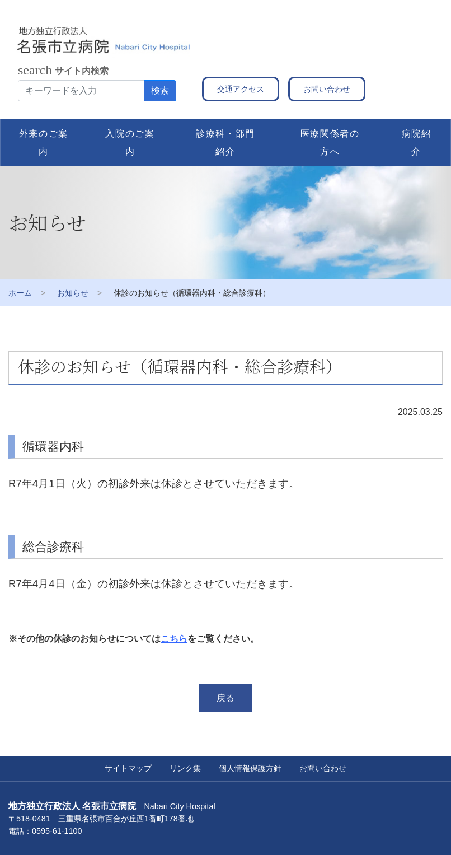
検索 (160, 90)
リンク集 (185, 768)
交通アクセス (240, 89)
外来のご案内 (43, 142)
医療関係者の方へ (330, 142)
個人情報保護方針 (250, 768)
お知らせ (72, 292)
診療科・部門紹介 (225, 142)
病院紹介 (416, 142)
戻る (225, 698)
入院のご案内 (129, 142)
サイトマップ (128, 768)
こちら (174, 638)
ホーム (20, 292)
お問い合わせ (326, 89)
